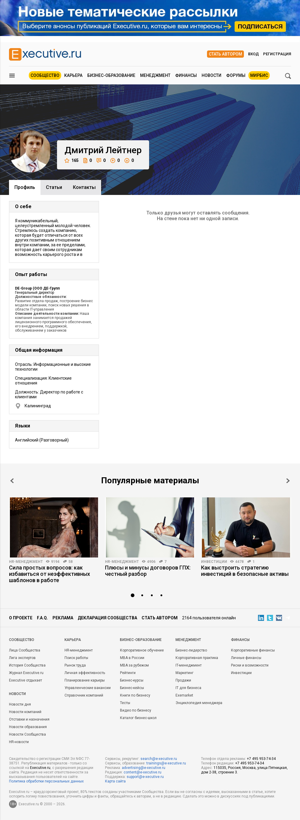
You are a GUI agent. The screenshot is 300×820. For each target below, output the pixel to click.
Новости (211, 75)
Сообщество (45, 75)
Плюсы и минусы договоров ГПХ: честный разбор (147, 570)
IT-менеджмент (189, 665)
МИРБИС (259, 75)
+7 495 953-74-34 (261, 759)
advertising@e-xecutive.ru (143, 768)
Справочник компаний (83, 695)
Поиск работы (76, 658)
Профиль (24, 187)
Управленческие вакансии (87, 688)
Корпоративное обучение (142, 650)
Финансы (186, 75)
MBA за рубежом (134, 665)
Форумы (235, 75)
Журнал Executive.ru (26, 673)
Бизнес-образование (111, 75)
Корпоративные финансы (253, 650)
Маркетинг (185, 673)
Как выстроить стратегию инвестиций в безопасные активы (245, 570)
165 (71, 160)
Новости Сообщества (27, 734)
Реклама (62, 617)
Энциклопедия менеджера (199, 703)
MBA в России (132, 658)
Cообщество (21, 640)
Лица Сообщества (24, 650)
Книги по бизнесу (135, 695)
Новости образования (28, 727)
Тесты (125, 703)
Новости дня (20, 704)
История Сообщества (27, 665)
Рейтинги (128, 673)
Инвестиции (214, 562)
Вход (253, 54)
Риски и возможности (249, 665)
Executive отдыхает (25, 680)
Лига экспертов (22, 658)
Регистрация (277, 54)
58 (70, 562)
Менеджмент (155, 75)
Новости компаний (25, 712)
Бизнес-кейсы (132, 688)
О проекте (20, 617)
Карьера (73, 75)
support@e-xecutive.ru (145, 777)
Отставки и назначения (29, 719)
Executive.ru (40, 768)
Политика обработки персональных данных (46, 781)
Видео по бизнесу (135, 710)
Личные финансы (246, 658)
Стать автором (225, 54)
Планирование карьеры (84, 680)
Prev (12, 481)
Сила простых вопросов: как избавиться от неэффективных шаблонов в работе (49, 573)
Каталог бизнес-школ (138, 718)
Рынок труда (75, 665)
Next (288, 481)
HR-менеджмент (26, 562)
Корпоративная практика (197, 658)
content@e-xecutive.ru (142, 772)
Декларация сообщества (107, 617)
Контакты (84, 187)
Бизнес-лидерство (191, 650)
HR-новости (19, 742)
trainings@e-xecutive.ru (166, 763)
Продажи (183, 680)
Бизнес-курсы (131, 680)
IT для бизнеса (188, 688)
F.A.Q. (42, 617)
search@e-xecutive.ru (158, 759)
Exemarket (184, 695)
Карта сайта (115, 781)
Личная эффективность (84, 673)
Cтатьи (54, 187)
